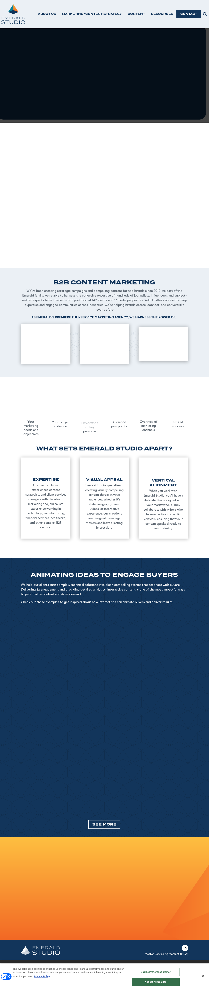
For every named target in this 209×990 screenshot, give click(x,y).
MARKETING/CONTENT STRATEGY (92, 14)
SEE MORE (104, 824)
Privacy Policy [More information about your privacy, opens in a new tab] (42, 976)
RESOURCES (162, 14)
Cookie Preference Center (156, 971)
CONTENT (136, 14)
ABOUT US (47, 14)
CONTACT (188, 14)
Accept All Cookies (155, 981)
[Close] (202, 976)
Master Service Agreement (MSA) (166, 954)
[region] (104, 976)
